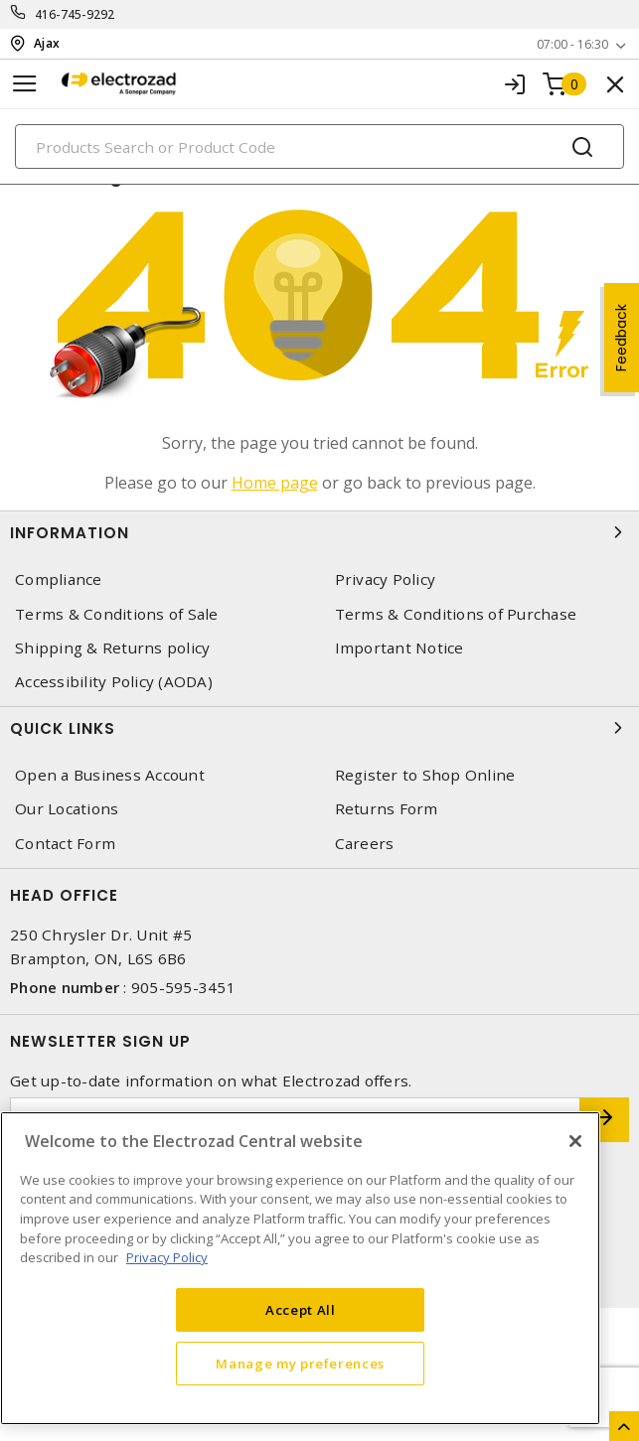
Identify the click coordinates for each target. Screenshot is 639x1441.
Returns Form (386, 808)
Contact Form (65, 843)
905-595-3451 (183, 987)
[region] (300, 1268)
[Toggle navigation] (25, 84)
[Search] (319, 146)
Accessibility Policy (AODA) (114, 681)
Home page (275, 483)
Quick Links (319, 728)
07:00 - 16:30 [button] (572, 44)
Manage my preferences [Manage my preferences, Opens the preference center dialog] (300, 1363)
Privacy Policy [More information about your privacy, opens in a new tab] (167, 1257)
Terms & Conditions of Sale (117, 614)
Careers (365, 843)
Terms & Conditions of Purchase (456, 614)
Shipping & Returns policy (112, 648)
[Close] (575, 1141)
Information (319, 532)
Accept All (300, 1310)
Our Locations (66, 808)
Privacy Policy (385, 579)
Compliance (58, 579)
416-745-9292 (75, 14)
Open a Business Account (110, 775)
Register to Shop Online (425, 775)
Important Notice (399, 648)
